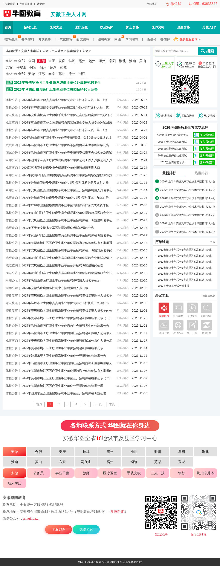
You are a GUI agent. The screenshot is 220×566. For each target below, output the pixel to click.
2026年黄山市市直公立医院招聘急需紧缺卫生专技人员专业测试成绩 (67, 122)
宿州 (43, 67)
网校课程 (206, 115)
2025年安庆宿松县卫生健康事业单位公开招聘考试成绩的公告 (62, 265)
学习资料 (131, 39)
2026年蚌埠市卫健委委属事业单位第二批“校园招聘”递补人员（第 (65, 107)
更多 (212, 241)
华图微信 (187, 64)
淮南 (132, 61)
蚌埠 (72, 61)
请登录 (41, 3)
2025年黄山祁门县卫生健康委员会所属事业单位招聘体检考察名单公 (67, 235)
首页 (8, 27)
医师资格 (157, 27)
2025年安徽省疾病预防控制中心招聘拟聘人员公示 (55, 288)
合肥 (51, 61)
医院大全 (55, 27)
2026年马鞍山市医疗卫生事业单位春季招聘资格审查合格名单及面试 (67, 152)
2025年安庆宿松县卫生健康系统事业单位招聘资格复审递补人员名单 (67, 295)
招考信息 (12, 39)
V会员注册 (26, 3)
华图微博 (206, 64)
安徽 (85, 51)
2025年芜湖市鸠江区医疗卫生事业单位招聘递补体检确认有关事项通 (67, 243)
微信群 (176, 4)
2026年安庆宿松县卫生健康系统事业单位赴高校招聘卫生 (57, 82)
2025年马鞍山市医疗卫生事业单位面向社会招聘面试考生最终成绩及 (67, 363)
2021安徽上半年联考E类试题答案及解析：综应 (185, 249)
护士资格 (132, 27)
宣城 (63, 67)
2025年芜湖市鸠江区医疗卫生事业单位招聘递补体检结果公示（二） (67, 318)
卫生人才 (166, 64)
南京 (51, 74)
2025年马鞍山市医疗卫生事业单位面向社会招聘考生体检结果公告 (65, 325)
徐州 (72, 74)
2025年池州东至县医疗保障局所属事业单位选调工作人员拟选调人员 (67, 160)
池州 (92, 61)
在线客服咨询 (188, 39)
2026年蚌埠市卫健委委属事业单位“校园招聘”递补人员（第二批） (65, 130)
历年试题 (162, 242)
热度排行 (201, 173)
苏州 (61, 74)
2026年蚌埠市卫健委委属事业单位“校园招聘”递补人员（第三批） (65, 100)
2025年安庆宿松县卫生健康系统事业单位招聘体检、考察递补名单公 (67, 220)
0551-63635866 (205, 4)
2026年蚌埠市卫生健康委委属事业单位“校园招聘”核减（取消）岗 (65, 303)
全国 (31, 61)
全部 (21, 61)
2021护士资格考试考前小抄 (173, 285)
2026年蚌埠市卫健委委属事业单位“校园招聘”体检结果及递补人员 (65, 182)
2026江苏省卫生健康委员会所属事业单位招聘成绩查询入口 (61, 167)
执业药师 (106, 27)
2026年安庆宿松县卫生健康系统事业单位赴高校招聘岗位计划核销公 (67, 115)
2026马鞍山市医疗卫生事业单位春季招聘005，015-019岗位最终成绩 (67, 137)
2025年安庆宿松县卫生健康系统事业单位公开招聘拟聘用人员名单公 (67, 190)
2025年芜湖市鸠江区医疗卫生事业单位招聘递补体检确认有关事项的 (67, 370)
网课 (118, 39)
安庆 (61, 61)
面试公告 (12, 152)
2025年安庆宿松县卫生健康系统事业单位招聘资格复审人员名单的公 (67, 310)
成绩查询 (12, 122)
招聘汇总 (30, 27)
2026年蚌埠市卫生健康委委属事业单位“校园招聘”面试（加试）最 (65, 197)
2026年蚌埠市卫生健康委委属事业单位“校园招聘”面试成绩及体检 (65, 205)
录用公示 (12, 160)
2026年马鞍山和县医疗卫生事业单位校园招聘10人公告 (56, 89)
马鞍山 (21, 67)
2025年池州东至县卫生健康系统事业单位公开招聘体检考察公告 (64, 393)
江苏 (41, 74)
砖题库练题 (208, 295)
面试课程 (82, 39)
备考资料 (27, 39)
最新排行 (169, 173)
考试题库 (44, 39)
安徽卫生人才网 (68, 14)
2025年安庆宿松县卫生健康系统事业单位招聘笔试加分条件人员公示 (67, 340)
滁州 (102, 61)
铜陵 (32, 67)
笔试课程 (67, 39)
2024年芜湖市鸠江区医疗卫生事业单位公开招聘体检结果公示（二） (67, 378)
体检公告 (12, 100)
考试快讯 (12, 115)
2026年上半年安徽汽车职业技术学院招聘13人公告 (187, 182)
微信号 (151, 39)
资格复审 (12, 295)
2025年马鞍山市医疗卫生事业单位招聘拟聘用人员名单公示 (61, 280)
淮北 (122, 61)
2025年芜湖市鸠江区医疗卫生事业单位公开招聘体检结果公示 (62, 385)
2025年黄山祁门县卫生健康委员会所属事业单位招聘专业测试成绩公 (67, 258)
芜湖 (53, 67)
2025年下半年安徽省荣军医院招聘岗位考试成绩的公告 (58, 227)
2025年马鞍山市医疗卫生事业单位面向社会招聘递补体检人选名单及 (67, 333)
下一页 (97, 404)
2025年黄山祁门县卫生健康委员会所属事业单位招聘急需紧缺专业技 (67, 175)
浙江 (82, 74)
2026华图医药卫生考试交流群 (185, 127)
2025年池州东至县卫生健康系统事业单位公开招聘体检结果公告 (64, 355)
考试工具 (162, 296)
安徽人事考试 (24, 14)
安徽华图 (10, 3)
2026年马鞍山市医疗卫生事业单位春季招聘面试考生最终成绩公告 (65, 145)
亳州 (82, 61)
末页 (112, 404)
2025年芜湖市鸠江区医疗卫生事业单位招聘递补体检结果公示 (62, 348)
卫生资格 (183, 27)
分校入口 (209, 27)
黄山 (142, 61)
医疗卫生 (81, 27)
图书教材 (104, 39)
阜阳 (112, 61)
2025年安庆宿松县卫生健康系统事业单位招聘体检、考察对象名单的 (67, 250)
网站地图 (152, 3)
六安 (9, 67)
